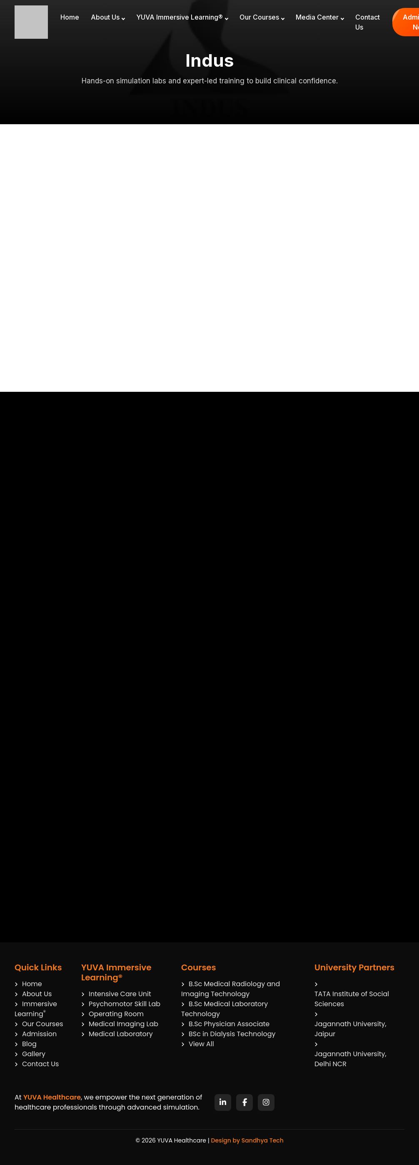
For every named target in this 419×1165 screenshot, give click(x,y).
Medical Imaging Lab (119, 1024)
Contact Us (367, 22)
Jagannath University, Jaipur (350, 1029)
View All (197, 1044)
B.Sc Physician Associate (225, 1024)
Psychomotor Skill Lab (120, 1004)
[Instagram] (266, 1102)
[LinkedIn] (222, 1102)
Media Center (320, 17)
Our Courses (261, 17)
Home (69, 17)
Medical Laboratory (117, 1034)
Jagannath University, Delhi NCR (350, 1059)
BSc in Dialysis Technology (228, 1034)
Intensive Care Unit (116, 994)
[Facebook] (244, 1102)
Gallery (30, 1054)
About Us (108, 17)
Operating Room (112, 1014)
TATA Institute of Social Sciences (351, 999)
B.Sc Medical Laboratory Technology (224, 1009)
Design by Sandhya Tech (247, 1140)
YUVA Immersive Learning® (182, 17)
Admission (36, 1034)
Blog (26, 1044)
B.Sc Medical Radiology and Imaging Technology (230, 989)
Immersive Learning (36, 1009)
